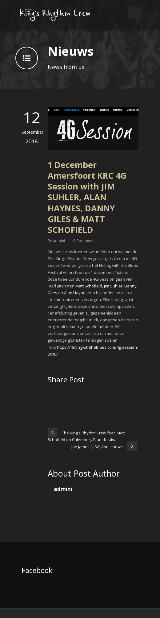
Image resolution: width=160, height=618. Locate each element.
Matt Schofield (88, 286)
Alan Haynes (76, 292)
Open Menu (135, 13)
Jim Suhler (113, 286)
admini (59, 240)
